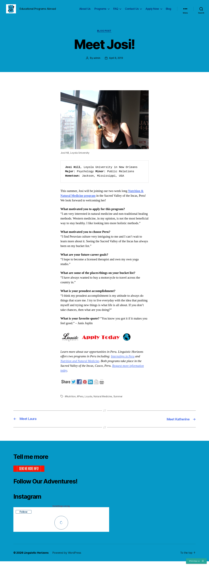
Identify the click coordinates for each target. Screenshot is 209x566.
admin (96, 62)
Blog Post (104, 35)
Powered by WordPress (67, 557)
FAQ (115, 11)
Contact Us (132, 11)
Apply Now (152, 11)
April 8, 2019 (116, 62)
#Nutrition (70, 401)
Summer (118, 401)
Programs (100, 11)
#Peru (80, 401)
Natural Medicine (103, 401)
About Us (85, 11)
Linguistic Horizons (36, 557)
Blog (168, 11)
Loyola (88, 401)
